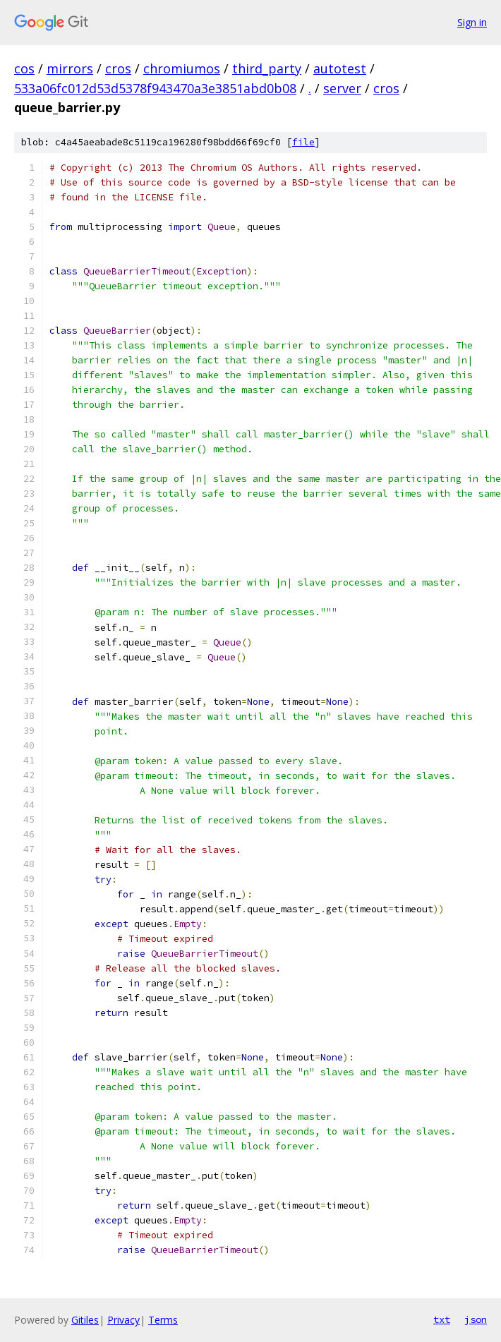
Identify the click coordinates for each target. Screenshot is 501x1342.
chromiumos (181, 68)
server (342, 88)
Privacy (123, 1319)
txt (441, 1319)
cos (24, 68)
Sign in (472, 22)
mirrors (70, 68)
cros (118, 68)
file (303, 142)
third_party (266, 68)
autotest (339, 68)
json (475, 1319)
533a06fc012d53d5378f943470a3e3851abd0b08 (155, 88)
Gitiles (85, 1319)
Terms (163, 1319)
